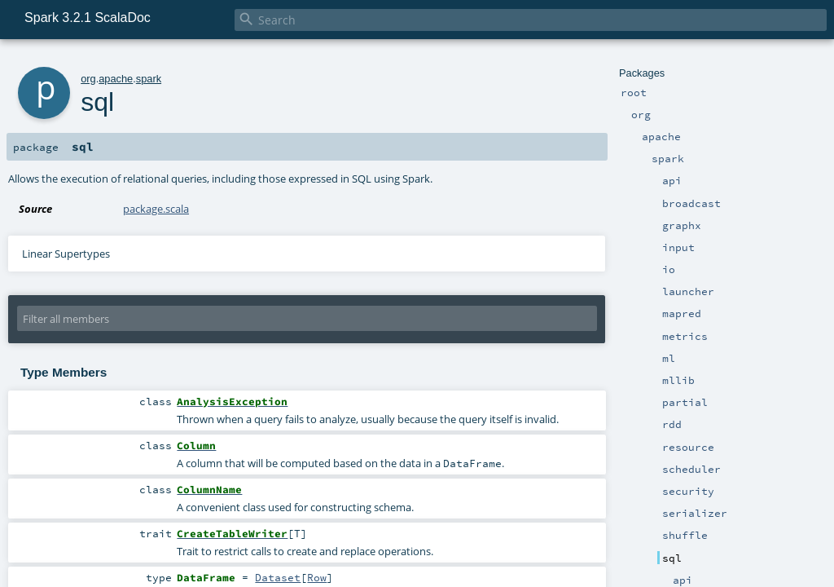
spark (148, 79)
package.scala (156, 208)
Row (317, 577)
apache (116, 79)
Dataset (278, 577)
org (88, 79)
